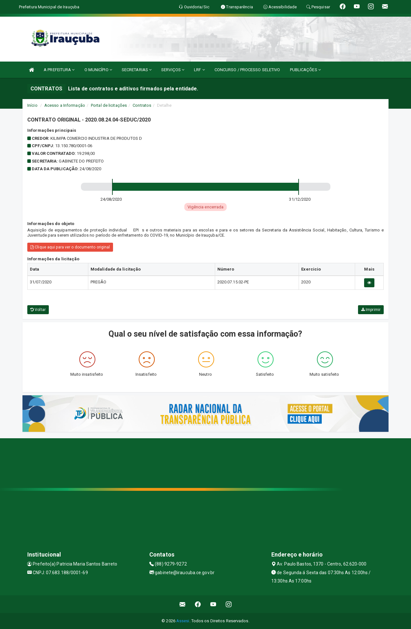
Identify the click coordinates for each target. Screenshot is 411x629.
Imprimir (370, 309)
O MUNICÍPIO (98, 69)
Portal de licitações (109, 105)
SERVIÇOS (172, 69)
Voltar (38, 309)
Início (32, 105)
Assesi (182, 620)
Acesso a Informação (64, 105)
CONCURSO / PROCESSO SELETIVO (247, 69)
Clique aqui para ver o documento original (70, 247)
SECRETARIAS (137, 69)
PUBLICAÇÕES (305, 69)
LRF (199, 69)
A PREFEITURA (59, 69)
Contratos (142, 105)
